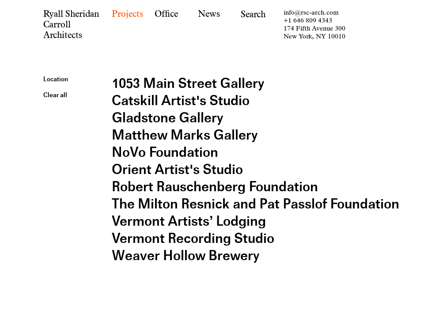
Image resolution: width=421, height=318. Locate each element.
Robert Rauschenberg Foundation (215, 186)
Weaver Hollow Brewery (185, 255)
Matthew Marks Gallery (185, 135)
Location (55, 79)
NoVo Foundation (165, 152)
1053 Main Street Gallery (188, 83)
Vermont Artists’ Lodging (189, 221)
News (209, 14)
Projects (127, 14)
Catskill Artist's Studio (181, 100)
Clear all (55, 95)
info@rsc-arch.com (311, 12)
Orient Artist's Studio (177, 169)
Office (166, 14)
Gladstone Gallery (167, 118)
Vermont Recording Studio (193, 238)
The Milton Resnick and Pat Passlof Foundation (255, 204)
